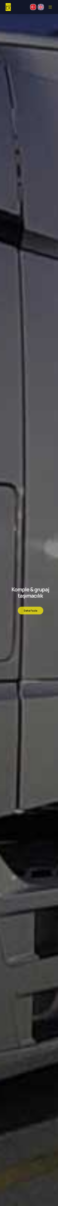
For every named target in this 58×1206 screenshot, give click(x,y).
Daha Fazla (30, 612)
